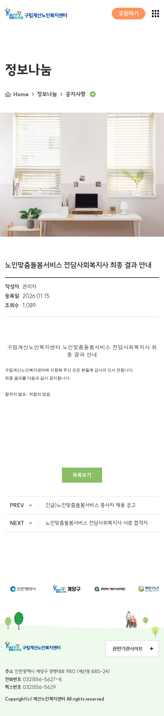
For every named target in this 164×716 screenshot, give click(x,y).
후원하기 (128, 13)
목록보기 (82, 475)
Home (21, 94)
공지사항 (76, 94)
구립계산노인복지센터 (36, 13)
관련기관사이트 (127, 649)
